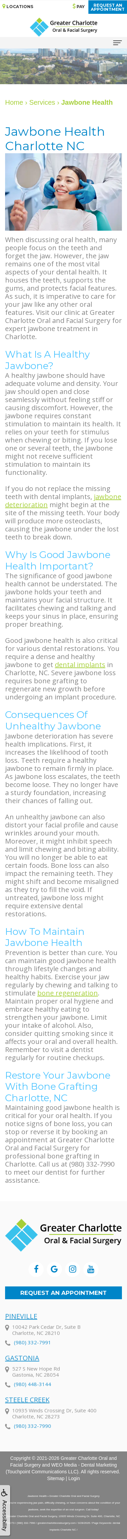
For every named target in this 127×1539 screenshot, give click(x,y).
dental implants (80, 664)
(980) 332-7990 (32, 1434)
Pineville (21, 1324)
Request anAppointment (108, 7)
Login (74, 1478)
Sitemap (55, 1478)
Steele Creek (27, 1408)
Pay (78, 6)
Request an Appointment (63, 1292)
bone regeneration (67, 992)
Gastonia (22, 1366)
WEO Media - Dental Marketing (84, 1465)
